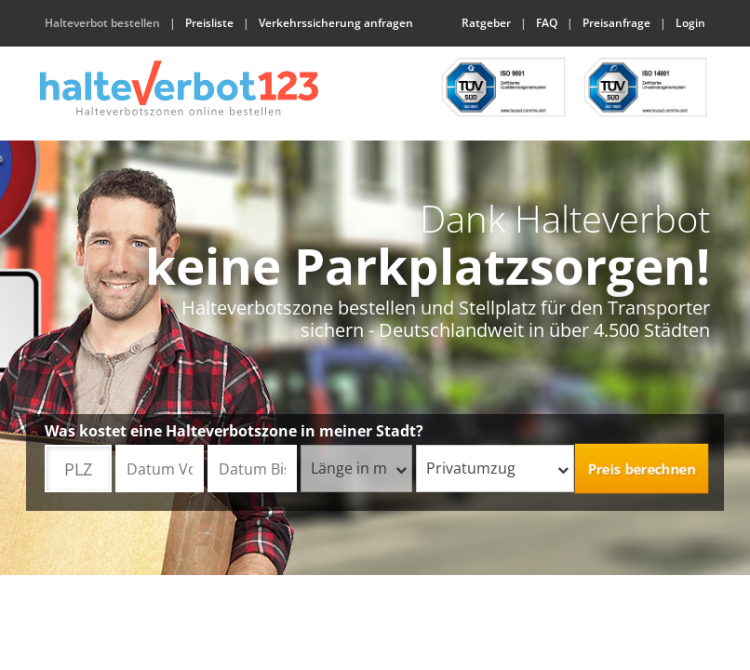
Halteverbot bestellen (102, 23)
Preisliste (209, 23)
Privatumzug (497, 468)
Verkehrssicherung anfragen (336, 23)
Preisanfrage (616, 23)
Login (690, 23)
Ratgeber (486, 23)
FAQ (546, 23)
